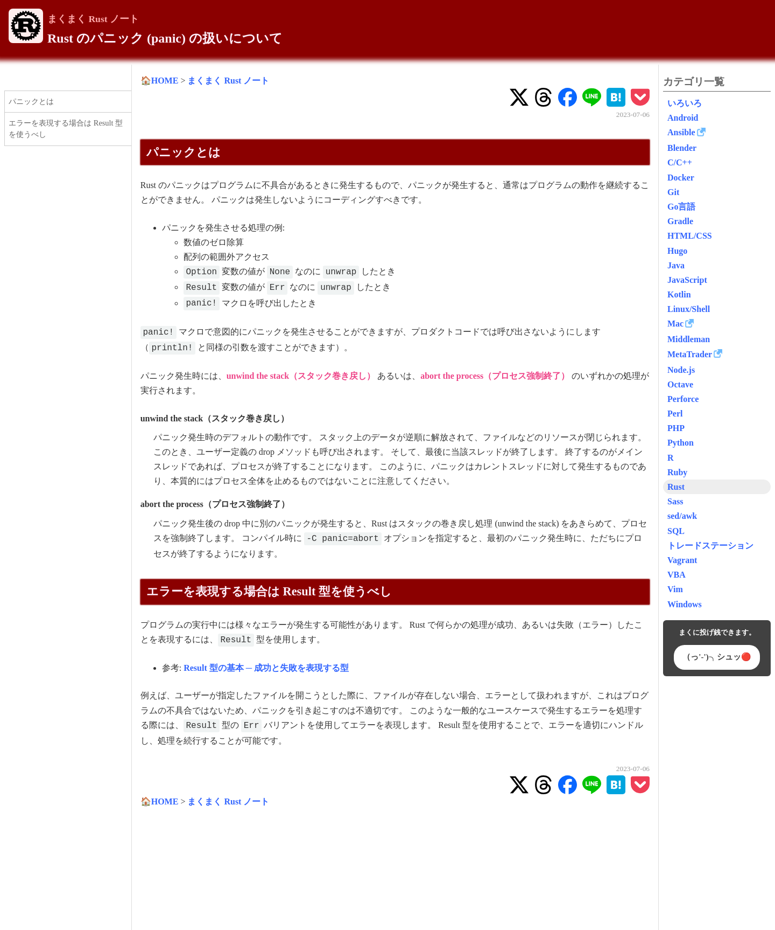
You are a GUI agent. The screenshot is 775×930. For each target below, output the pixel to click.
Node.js (681, 369)
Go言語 (681, 206)
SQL (676, 531)
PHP (676, 428)
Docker (680, 177)
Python (680, 442)
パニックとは (31, 101)
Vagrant (682, 560)
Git (673, 192)
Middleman (688, 339)
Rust (676, 486)
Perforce (683, 399)
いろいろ (684, 103)
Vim (675, 589)
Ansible (681, 132)
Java (676, 265)
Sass (675, 501)
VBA (676, 574)
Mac (675, 323)
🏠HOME (159, 80)
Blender (681, 147)
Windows (684, 604)
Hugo (677, 250)
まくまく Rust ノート (93, 18)
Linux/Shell (688, 309)
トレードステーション (710, 545)
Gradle (680, 221)
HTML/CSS (689, 235)
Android (683, 117)
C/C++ (679, 162)
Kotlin (679, 294)
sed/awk (682, 515)
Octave (680, 384)
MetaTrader (689, 354)
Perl (674, 413)
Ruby (677, 472)
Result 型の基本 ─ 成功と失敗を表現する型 (266, 667)
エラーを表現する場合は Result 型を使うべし (66, 129)
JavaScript (687, 279)
